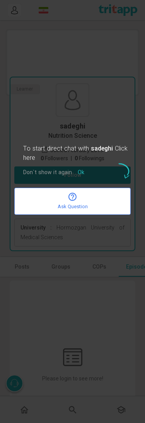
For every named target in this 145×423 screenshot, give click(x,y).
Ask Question (73, 200)
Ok (81, 172)
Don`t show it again (47, 172)
